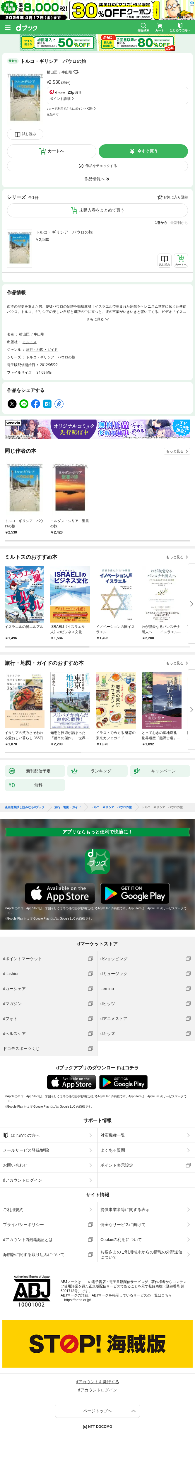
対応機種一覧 (112, 1135)
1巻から (161, 222)
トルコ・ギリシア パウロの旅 (64, 232)
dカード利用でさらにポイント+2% (70, 108)
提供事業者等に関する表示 (125, 1209)
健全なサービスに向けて (123, 1224)
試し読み (29, 134)
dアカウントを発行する (97, 1381)
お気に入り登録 (175, 197)
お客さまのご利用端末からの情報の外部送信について (141, 1255)
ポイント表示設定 (116, 1165)
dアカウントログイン (22, 1180)
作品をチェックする (101, 166)
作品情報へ (94, 179)
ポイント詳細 (60, 99)
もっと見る (175, 451)
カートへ (56, 151)
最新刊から (179, 222)
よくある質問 (112, 1150)
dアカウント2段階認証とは (28, 1239)
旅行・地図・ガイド (42, 350)
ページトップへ (97, 1410)
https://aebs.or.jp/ (77, 1300)
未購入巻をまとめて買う (101, 210)
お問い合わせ (15, 1165)
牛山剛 (66, 72)
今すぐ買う (147, 151)
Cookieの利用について (121, 1239)
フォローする (76, 72)
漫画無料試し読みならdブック (25, 807)
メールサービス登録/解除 (26, 1150)
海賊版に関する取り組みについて (33, 1254)
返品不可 (53, 114)
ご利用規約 (13, 1209)
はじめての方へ (21, 1135)
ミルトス (30, 342)
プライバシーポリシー (23, 1224)
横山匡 (52, 72)
